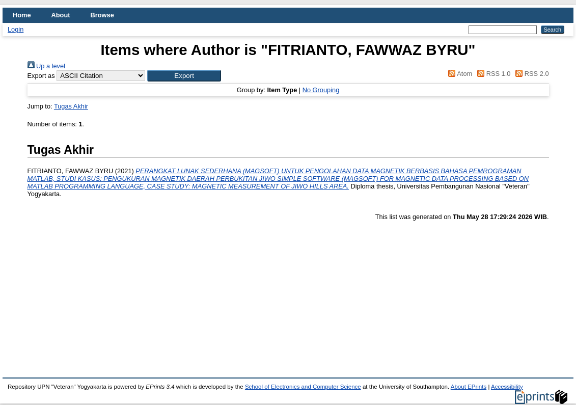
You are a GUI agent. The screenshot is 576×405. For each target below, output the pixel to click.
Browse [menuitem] (102, 15)
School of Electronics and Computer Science (303, 387)
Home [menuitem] (22, 15)
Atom (458, 73)
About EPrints (468, 387)
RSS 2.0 (530, 73)
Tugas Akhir (71, 106)
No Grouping (321, 90)
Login (15, 29)
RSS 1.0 (492, 73)
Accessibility (507, 387)
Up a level (46, 66)
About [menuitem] (60, 15)
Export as (41, 75)
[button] (184, 76)
